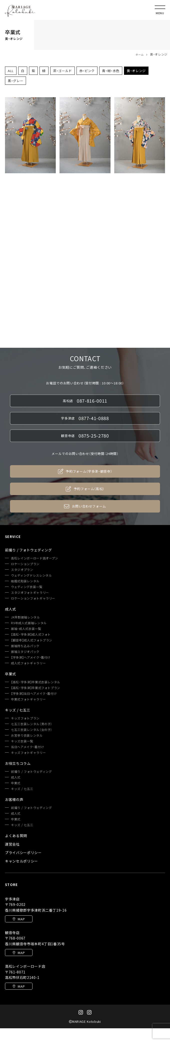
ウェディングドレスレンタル (31, 575)
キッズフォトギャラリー (28, 752)
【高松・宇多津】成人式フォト (31, 634)
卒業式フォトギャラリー (28, 699)
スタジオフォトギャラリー (30, 592)
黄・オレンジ (136, 70)
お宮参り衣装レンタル (27, 735)
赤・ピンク (87, 70)
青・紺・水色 (111, 70)
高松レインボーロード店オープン (34, 558)
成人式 (15, 777)
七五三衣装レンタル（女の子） (31, 729)
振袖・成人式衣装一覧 (26, 628)
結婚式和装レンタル (25, 581)
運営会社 (12, 844)
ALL (11, 70)
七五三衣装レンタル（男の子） (31, 724)
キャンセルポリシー (21, 861)
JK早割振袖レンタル (25, 617)
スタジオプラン (22, 569)
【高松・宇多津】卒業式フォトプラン (35, 688)
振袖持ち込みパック (25, 646)
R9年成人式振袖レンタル (29, 623)
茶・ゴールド (62, 70)
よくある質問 (16, 835)
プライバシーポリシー (23, 852)
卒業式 (15, 783)
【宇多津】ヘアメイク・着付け (30, 657)
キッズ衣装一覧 (22, 741)
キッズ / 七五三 (22, 788)
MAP (19, 919)
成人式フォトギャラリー (28, 663)
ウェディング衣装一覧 (26, 587)
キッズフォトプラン (25, 718)
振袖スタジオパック (25, 651)
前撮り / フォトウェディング (31, 771)
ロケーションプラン (25, 564)
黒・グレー (15, 80)
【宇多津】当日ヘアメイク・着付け (34, 693)
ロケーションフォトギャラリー (33, 598)
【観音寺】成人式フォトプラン (31, 640)
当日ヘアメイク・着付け (27, 747)
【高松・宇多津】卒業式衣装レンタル (35, 682)
